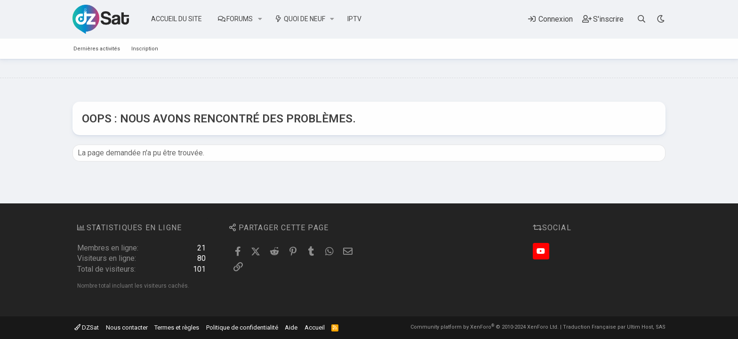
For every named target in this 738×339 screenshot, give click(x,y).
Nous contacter (127, 327)
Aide (291, 327)
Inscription (144, 49)
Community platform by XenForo (484, 327)
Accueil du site (176, 19)
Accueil (315, 327)
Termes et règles (176, 327)
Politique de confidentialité (242, 327)
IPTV (354, 19)
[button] (260, 19)
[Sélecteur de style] (660, 19)
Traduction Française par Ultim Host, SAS (614, 327)
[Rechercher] (641, 19)
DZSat (86, 327)
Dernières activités (96, 49)
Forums (239, 19)
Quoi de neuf (304, 19)
